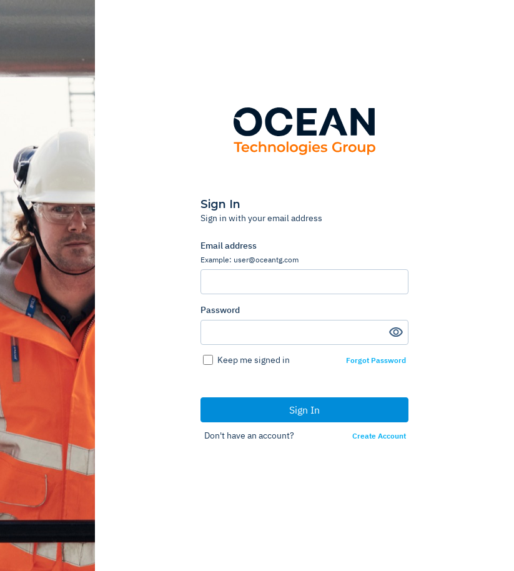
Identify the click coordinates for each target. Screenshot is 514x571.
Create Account (379, 436)
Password (220, 309)
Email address (304, 252)
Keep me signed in (253, 359)
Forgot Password (376, 360)
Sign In (304, 410)
